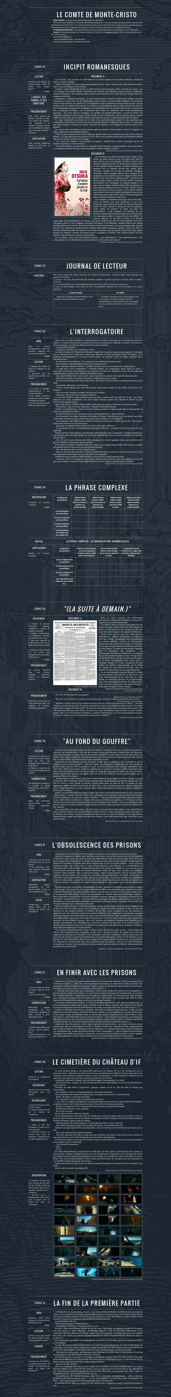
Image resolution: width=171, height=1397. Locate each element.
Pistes (47, 91)
